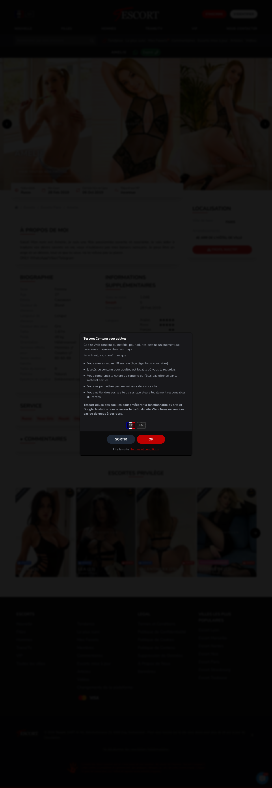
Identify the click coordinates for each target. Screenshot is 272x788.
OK (151, 439)
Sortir (121, 439)
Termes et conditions (144, 449)
